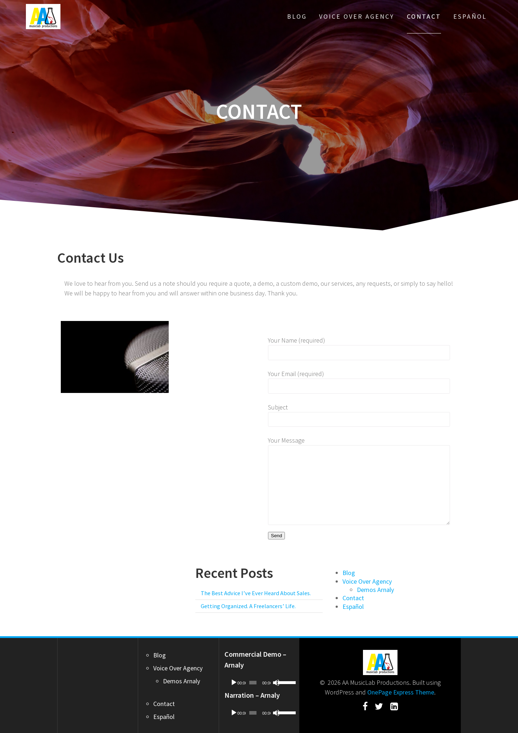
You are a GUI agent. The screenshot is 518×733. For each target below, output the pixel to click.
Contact (424, 16)
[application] (259, 682)
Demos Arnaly (375, 589)
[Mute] (276, 682)
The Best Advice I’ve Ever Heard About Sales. (256, 593)
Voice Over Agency (356, 16)
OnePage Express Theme (400, 692)
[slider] (252, 682)
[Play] (233, 682)
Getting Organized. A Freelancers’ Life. (248, 606)
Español (470, 16)
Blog (297, 16)
